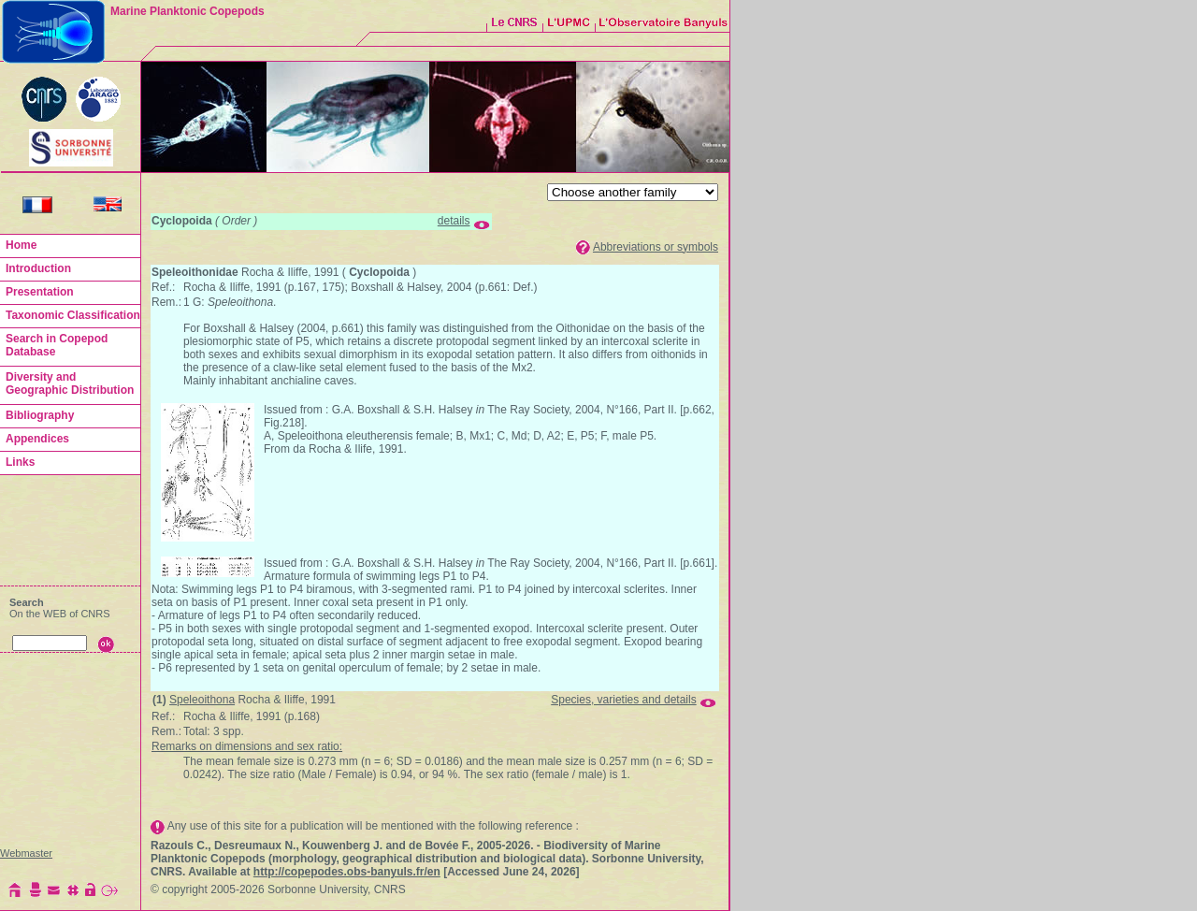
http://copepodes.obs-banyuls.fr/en (346, 871)
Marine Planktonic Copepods (187, 11)
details (454, 220)
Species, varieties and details (623, 699)
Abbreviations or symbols (655, 246)
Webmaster (26, 853)
